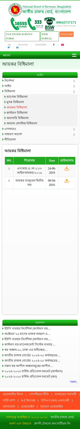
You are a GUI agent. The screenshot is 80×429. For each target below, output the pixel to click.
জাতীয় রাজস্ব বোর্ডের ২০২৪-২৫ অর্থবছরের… (32, 355)
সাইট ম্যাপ (9, 400)
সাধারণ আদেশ (13, 134)
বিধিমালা (9, 91)
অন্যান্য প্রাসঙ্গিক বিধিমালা (22, 123)
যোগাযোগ (23, 44)
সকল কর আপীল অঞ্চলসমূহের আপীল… (28, 366)
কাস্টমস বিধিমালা (17, 112)
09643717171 (66, 22)
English (67, 34)
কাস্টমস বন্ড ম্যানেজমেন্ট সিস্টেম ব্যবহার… (29, 344)
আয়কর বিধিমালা (17, 107)
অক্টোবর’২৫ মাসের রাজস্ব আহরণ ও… (27, 333)
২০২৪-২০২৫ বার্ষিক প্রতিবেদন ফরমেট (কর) (30, 376)
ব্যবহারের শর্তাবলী (65, 394)
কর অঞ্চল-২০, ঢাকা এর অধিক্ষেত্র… (26, 349)
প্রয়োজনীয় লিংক (13, 394)
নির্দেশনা (9, 80)
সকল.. (74, 382)
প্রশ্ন (9, 44)
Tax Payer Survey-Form (19, 36)
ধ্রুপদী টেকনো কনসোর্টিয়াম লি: (52, 423)
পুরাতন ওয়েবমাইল (51, 406)
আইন (7, 86)
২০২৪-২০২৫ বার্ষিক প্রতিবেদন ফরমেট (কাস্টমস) (33, 371)
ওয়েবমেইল (41, 44)
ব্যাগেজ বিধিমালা (17, 96)
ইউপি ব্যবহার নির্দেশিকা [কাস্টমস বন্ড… (27, 328)
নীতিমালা (10, 139)
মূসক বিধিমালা (15, 102)
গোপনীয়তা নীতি (39, 394)
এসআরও (10, 129)
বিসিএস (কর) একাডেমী (55, 400)
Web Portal (47, 36)
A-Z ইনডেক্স (28, 400)
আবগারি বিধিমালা (18, 118)
